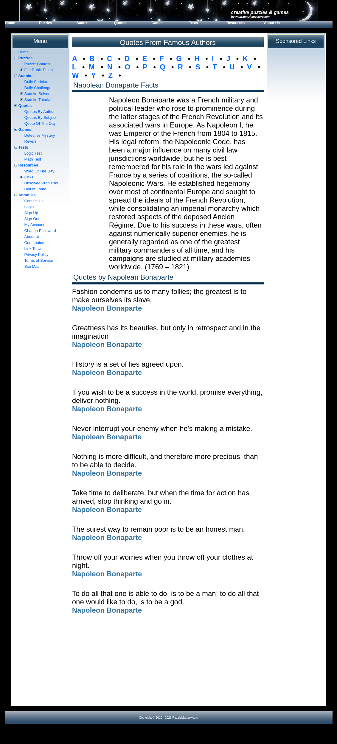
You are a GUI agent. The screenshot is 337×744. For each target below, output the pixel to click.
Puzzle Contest (37, 64)
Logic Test (33, 153)
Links (28, 177)
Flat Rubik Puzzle (39, 70)
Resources (235, 23)
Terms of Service (38, 260)
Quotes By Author (39, 111)
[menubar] (153, 24)
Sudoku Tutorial (37, 99)
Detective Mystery (39, 135)
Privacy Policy (36, 254)
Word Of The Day (39, 171)
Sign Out (32, 219)
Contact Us (34, 201)
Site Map (32, 266)
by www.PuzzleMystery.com (251, 16)
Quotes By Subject (40, 117)
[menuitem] (22, 24)
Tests (193, 23)
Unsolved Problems (41, 183)
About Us (272, 23)
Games (157, 23)
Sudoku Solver (37, 93)
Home (10, 23)
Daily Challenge (38, 87)
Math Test (32, 159)
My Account (34, 224)
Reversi (31, 141)
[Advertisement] (168, 664)
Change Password (40, 230)
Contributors (35, 242)
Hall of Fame (35, 189)
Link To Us (33, 248)
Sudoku (83, 23)
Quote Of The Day (40, 123)
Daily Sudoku (35, 82)
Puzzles (45, 23)
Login (29, 207)
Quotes (120, 23)
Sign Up (31, 213)
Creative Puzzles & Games (260, 12)
